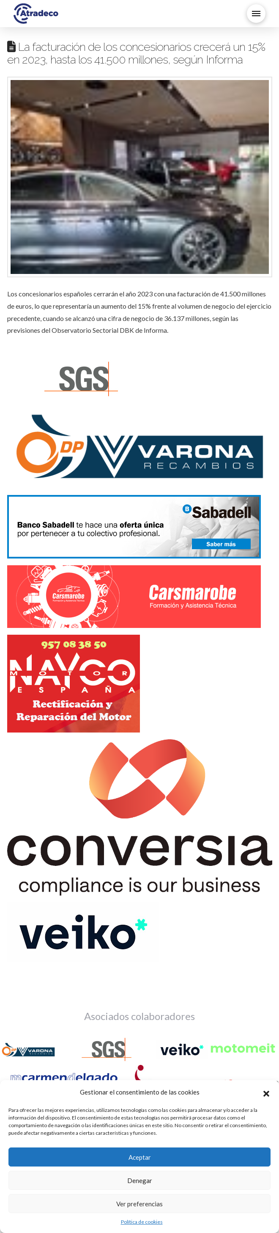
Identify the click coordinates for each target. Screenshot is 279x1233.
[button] (266, 1092)
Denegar (139, 1180)
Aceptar (140, 1157)
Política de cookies (142, 1222)
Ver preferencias (139, 1204)
